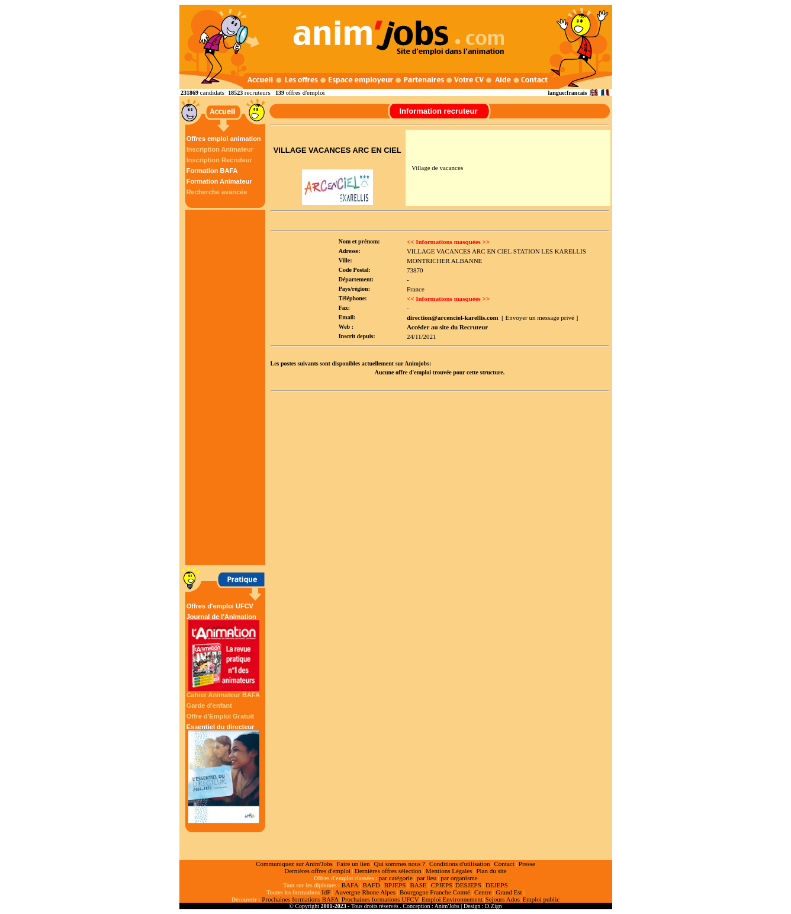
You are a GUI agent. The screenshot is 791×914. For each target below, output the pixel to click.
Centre (482, 892)
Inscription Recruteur (219, 159)
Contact (504, 863)
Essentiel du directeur (223, 773)
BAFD (371, 885)
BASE (418, 885)
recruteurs (258, 92)
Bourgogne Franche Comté (435, 892)
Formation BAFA (212, 170)
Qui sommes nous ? (399, 863)
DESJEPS (468, 885)
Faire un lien (353, 863)
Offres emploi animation (224, 138)
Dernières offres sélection (388, 870)
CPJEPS (442, 885)
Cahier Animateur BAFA (223, 694)
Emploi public (541, 899)
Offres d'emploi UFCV (220, 606)
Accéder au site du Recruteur (447, 327)
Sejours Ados (502, 899)
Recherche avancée (217, 191)
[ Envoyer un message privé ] (539, 317)
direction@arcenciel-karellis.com (453, 317)
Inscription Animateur (220, 149)
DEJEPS (496, 885)
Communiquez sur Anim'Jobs (294, 863)
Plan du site (491, 870)
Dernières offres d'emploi (317, 870)
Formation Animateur (219, 181)
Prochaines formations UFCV (380, 899)
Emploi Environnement (452, 899)
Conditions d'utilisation (459, 863)
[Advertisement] (226, 387)
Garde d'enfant (209, 705)
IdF (325, 892)
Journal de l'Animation (223, 652)
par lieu (426, 877)
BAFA (350, 885)
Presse (527, 863)
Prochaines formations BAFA (300, 899)
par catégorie (396, 877)
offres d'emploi (304, 92)
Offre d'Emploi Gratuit (220, 716)
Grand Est (509, 892)
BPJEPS (395, 885)
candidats (212, 92)
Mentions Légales (449, 870)
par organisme (458, 877)
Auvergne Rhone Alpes (365, 892)
